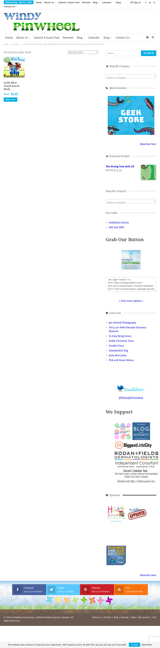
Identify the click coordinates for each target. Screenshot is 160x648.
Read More (147, 645)
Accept (134, 644)
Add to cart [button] (10, 95)
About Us (49, 2)
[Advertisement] (116, 530)
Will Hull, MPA (116, 223)
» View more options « (131, 296)
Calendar (94, 33)
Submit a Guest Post (69, 2)
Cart (154, 613)
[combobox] (131, 72)
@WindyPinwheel (131, 393)
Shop (106, 33)
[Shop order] (83, 48)
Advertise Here (148, 140)
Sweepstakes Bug (118, 346)
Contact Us (122, 33)
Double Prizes (116, 341)
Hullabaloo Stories (119, 218)
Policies (107, 613)
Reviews (86, 2)
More (105, 2)
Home (39, 2)
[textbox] (131, 73)
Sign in (136, 2)
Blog (95, 2)
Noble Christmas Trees (121, 336)
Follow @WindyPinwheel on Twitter (131, 382)
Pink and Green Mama (121, 356)
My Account (144, 613)
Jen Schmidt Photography (122, 318)
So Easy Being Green (120, 332)
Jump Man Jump (117, 351)
